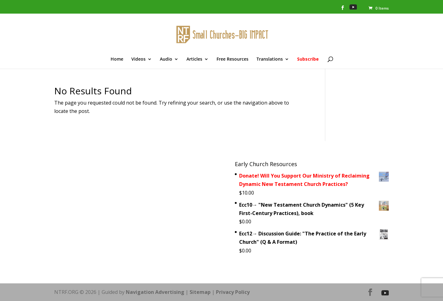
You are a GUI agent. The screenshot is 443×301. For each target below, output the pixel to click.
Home (117, 59)
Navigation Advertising (155, 292)
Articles (194, 59)
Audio (166, 59)
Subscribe (308, 59)
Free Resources (232, 59)
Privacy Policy (233, 292)
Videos (138, 59)
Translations (270, 59)
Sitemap (200, 292)
